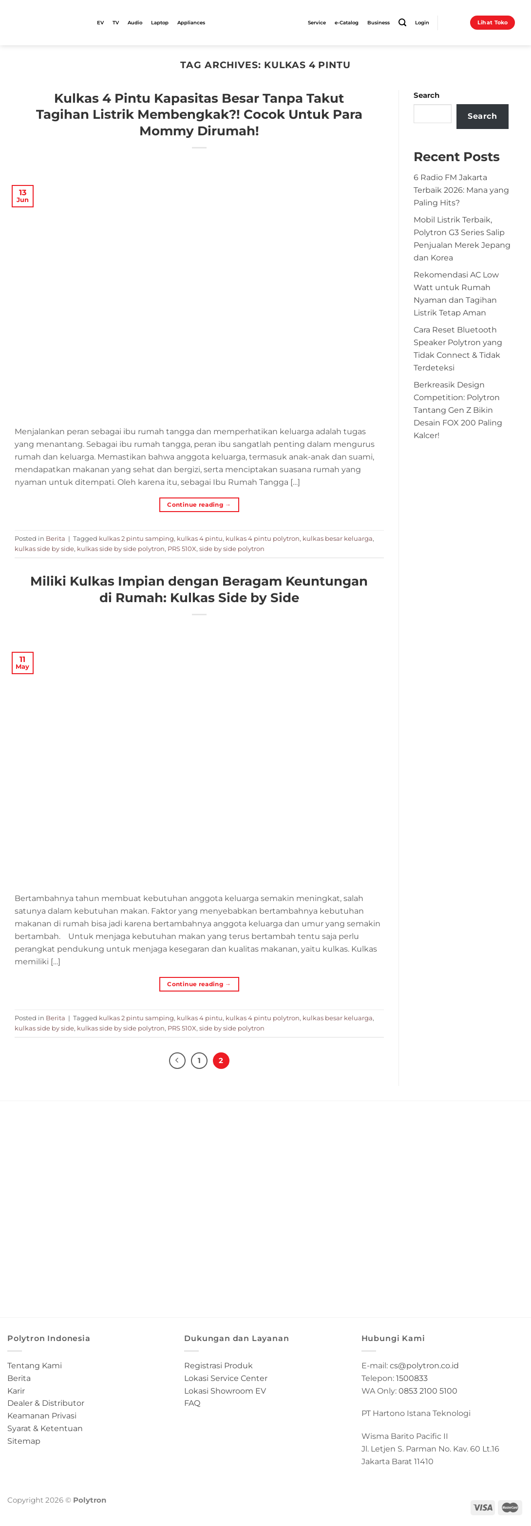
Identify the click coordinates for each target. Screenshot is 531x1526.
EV (100, 22)
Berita (55, 538)
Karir (16, 1391)
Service (317, 22)
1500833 (412, 1378)
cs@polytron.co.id (424, 1365)
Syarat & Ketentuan (45, 1428)
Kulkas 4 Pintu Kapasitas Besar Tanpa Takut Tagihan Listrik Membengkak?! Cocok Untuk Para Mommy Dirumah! (199, 114)
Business (378, 22)
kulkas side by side (44, 548)
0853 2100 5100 (427, 1391)
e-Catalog (347, 22)
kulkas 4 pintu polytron (263, 538)
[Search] (402, 22)
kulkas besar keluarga (338, 538)
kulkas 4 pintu (200, 538)
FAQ (192, 1403)
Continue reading (199, 504)
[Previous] (177, 1060)
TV (116, 22)
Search (426, 95)
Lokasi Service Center (225, 1378)
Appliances (191, 22)
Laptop (160, 22)
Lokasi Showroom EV (225, 1391)
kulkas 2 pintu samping (136, 538)
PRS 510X (182, 548)
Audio (135, 22)
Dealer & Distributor (45, 1403)
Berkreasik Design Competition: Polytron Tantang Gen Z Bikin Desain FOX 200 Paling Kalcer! (458, 410)
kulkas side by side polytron (121, 548)
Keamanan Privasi (41, 1415)
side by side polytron (232, 548)
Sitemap (23, 1441)
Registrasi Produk (218, 1365)
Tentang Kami (34, 1365)
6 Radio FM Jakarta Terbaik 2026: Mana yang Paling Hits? (461, 189)
